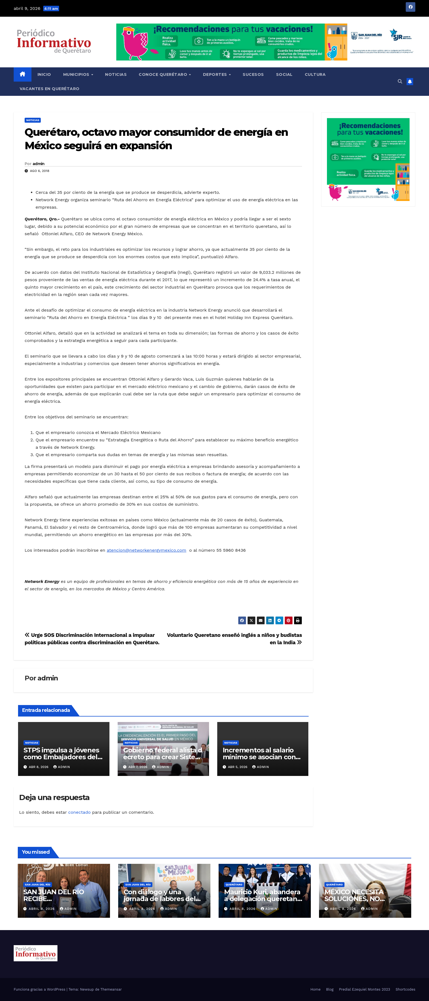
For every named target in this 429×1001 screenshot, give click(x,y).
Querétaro (234, 884)
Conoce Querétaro (164, 74)
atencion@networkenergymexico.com (146, 550)
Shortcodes (405, 989)
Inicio (44, 74)
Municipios (77, 74)
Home (316, 989)
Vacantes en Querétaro (50, 88)
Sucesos (253, 74)
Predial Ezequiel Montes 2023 (364, 989)
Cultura (315, 74)
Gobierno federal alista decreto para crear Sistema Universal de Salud (162, 757)
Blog (330, 989)
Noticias (116, 74)
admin (39, 163)
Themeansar (111, 989)
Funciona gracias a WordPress (40, 989)
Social (284, 74)
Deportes (215, 74)
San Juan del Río (37, 884)
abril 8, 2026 (42, 909)
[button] (400, 81)
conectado (79, 812)
